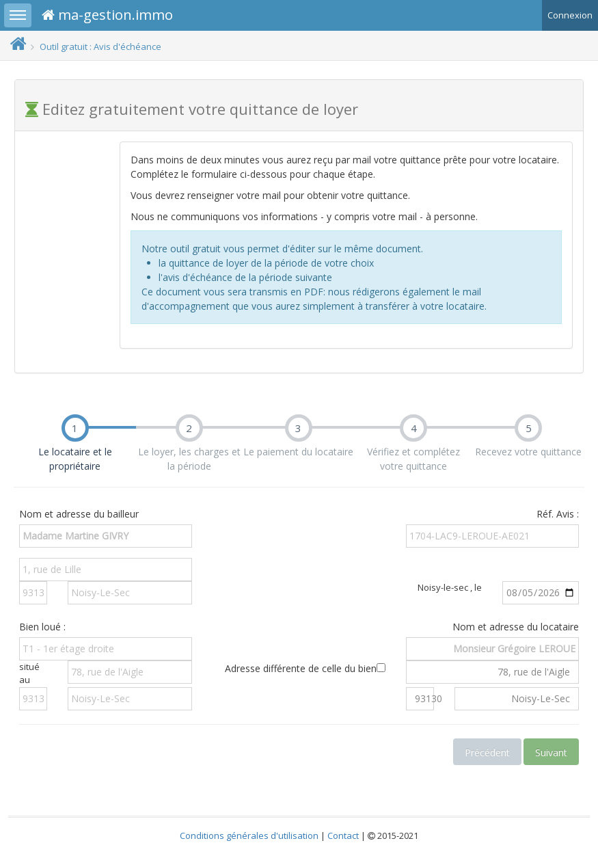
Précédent (487, 752)
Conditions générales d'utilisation (249, 835)
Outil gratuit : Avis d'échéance (100, 46)
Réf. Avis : (557, 513)
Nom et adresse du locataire (515, 626)
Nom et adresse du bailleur (79, 513)
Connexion (570, 15)
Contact (343, 835)
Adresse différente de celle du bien (305, 668)
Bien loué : (42, 626)
